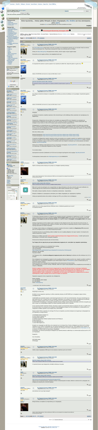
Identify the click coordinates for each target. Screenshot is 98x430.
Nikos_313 (9, 94)
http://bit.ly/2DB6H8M (41, 142)
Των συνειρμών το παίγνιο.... (11, 137)
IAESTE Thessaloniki (12, 58)
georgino (9, 120)
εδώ (67, 21)
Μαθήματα (23, 4)
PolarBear (64, 34)
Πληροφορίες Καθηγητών (10, 41)
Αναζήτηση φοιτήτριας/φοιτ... (11, 126)
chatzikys (9, 141)
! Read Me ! (18, 4)
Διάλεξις (22, 44)
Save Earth (23, 59)
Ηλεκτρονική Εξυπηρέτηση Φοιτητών (12, 36)
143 (26, 38)
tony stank (9, 134)
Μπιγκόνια (9, 138)
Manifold (8, 180)
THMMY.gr (22, 34)
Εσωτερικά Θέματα (45, 34)
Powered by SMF (42, 426)
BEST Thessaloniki (12, 53)
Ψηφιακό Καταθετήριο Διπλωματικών (12, 39)
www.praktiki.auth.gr (38, 47)
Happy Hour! (45, 4)
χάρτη (58, 23)
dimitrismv (23, 109)
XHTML (53, 427)
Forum (9, 21)
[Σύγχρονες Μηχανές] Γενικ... (11, 155)
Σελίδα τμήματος (11, 28)
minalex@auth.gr (71, 260)
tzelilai (22, 162)
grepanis (8, 181)
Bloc (50, 427)
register (23, 10)
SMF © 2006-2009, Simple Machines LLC (52, 426)
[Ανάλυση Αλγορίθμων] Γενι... (12, 130)
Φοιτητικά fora (11, 31)
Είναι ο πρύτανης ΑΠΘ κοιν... (12, 144)
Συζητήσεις (40, 4)
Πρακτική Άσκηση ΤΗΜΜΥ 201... (12, 122)
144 (28, 38)
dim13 (8, 182)
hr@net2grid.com (85, 327)
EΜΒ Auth (10, 57)
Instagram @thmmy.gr (13, 43)
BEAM (9, 52)
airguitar (23, 202)
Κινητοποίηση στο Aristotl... (11, 108)
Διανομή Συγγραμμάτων (13, 37)
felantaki (9, 102)
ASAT (9, 51)
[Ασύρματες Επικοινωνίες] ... (11, 148)
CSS (56, 427)
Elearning (10, 30)
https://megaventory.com (76, 139)
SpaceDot (10, 61)
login (20, 10)
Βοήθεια (72, 21)
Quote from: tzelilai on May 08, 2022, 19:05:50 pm (41, 183)
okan (8, 145)
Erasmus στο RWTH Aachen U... (12, 119)
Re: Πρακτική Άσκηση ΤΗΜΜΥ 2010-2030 (47, 44)
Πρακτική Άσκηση (12, 34)
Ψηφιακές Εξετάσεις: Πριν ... (11, 133)
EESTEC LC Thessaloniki (10, 55)
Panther (10, 64)
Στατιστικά (9, 162)
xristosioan (23, 179)
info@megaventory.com (54, 156)
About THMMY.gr (52, 4)
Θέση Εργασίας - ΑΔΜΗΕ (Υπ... (12, 90)
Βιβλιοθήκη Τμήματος (12, 29)
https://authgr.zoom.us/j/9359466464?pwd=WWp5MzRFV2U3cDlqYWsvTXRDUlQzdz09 (51, 250)
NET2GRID (23, 288)
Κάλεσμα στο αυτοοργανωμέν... (12, 115)
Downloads (12, 4)
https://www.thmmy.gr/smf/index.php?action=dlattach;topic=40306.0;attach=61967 (61, 134)
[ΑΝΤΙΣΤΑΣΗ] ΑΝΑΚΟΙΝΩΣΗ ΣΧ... (12, 151)
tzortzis (68, 34)
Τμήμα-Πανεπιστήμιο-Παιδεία (34, 34)
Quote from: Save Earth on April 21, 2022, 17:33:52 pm (42, 81)
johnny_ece (10, 105)
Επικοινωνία (11, 24)
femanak (8, 183)
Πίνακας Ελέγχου (11, 67)
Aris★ (9, 109)
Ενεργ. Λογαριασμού (12, 23)
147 (35, 38)
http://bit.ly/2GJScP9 (80, 152)
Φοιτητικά (28, 4)
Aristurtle (10, 49)
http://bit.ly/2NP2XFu (72, 144)
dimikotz (9, 152)
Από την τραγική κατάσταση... (12, 101)
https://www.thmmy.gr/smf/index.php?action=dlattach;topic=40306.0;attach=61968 (61, 135)
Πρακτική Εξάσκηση (53, 34)
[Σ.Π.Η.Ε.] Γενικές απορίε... (11, 140)
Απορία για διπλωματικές (11, 104)
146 (33, 38)
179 (38, 38)
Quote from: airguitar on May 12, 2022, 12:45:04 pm (41, 360)
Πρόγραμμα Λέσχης (12, 33)
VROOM (10, 62)
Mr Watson (10, 91)
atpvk (22, 372)
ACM (9, 47)
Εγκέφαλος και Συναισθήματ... (12, 97)
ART (9, 50)
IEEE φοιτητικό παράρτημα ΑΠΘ (11, 60)
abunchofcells (10, 123)
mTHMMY (10, 44)
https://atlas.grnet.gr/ (42, 51)
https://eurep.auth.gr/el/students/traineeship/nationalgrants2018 (46, 379)
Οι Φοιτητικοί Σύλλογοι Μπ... (11, 112)
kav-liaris (9, 156)
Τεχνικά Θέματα (34, 4)
